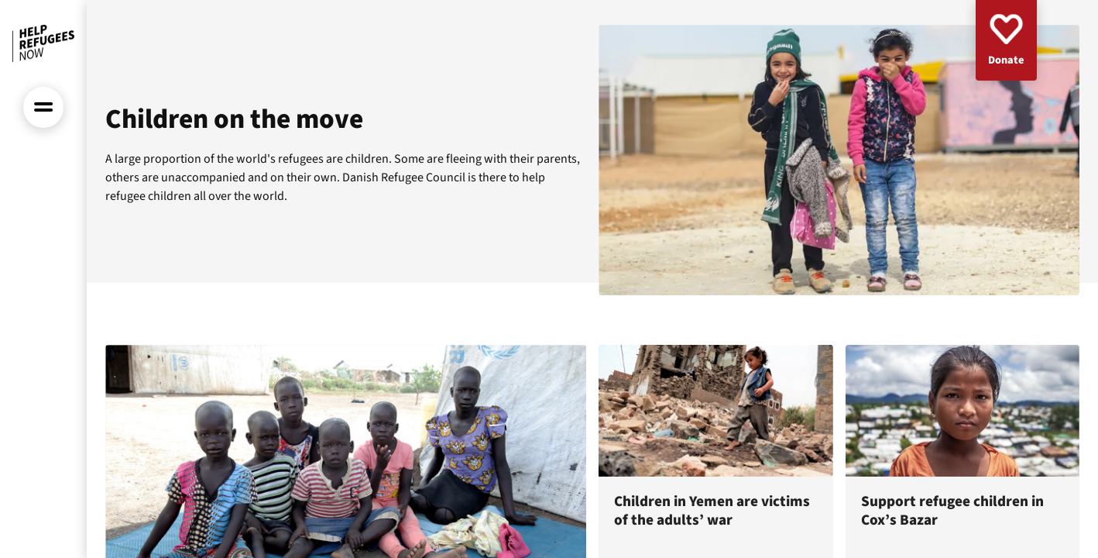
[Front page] (43, 43)
